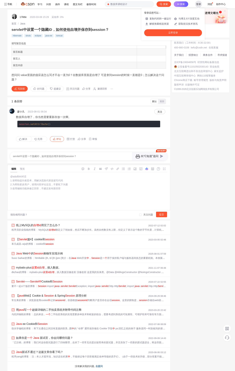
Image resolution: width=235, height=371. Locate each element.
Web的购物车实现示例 (39, 253)
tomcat (59, 35)
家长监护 (219, 71)
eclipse (38, 35)
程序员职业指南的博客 (24, 229)
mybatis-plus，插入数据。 (38, 267)
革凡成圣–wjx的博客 (22, 244)
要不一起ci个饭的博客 (23, 286)
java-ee (48, 35)
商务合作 (208, 55)
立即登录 (173, 32)
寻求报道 (222, 55)
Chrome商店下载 (183, 80)
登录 (198, 4)
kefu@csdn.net (199, 47)
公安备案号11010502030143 (193, 66)
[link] (14, 23)
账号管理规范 (201, 80)
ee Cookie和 (31, 323)
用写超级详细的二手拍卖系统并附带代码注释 (49, 309)
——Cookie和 (39, 281)
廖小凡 (20, 111)
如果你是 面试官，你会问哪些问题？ (44, 337)
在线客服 (213, 47)
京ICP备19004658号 (185, 62)
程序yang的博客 (20, 356)
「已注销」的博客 (21, 342)
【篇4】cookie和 (35, 239)
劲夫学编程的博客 (21, 328)
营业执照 (214, 66)
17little (23, 17)
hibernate (17, 35)
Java (22, 23)
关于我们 (179, 55)
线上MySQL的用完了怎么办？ (38, 225)
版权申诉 (179, 84)
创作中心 (221, 4)
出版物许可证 (192, 84)
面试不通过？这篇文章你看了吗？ (39, 352)
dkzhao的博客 (19, 272)
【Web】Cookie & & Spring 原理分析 (51, 295)
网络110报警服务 (206, 75)
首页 (14, 23)
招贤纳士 (193, 55)
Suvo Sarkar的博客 (22, 258)
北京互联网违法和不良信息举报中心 (193, 71)
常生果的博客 (19, 300)
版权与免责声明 (218, 80)
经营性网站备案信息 (208, 62)
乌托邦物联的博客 (21, 314)
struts (28, 35)
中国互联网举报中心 (185, 75)
